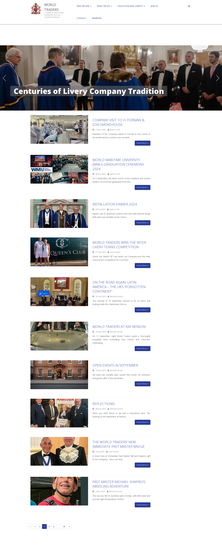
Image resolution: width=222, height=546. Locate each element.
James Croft (114, 129)
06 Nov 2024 (99, 174)
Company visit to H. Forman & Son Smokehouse (118, 122)
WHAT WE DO (104, 6)
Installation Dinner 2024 (114, 204)
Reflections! (103, 403)
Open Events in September (115, 365)
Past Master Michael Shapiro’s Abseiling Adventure (118, 484)
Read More (143, 143)
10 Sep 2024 (99, 370)
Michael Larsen (115, 296)
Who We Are (84, 6)
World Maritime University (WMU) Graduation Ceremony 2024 (118, 164)
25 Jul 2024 (98, 451)
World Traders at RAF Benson (119, 326)
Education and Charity (131, 6)
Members (97, 18)
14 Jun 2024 (98, 491)
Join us (154, 6)
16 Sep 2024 (99, 331)
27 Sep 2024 (99, 252)
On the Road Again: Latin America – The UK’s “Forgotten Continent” (119, 287)
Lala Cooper (114, 252)
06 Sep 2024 (99, 408)
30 (64, 526)
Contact (81, 18)
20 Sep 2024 (99, 296)
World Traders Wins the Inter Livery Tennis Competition (119, 244)
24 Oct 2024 (98, 209)
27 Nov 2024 (99, 129)
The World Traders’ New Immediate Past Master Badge (118, 444)
